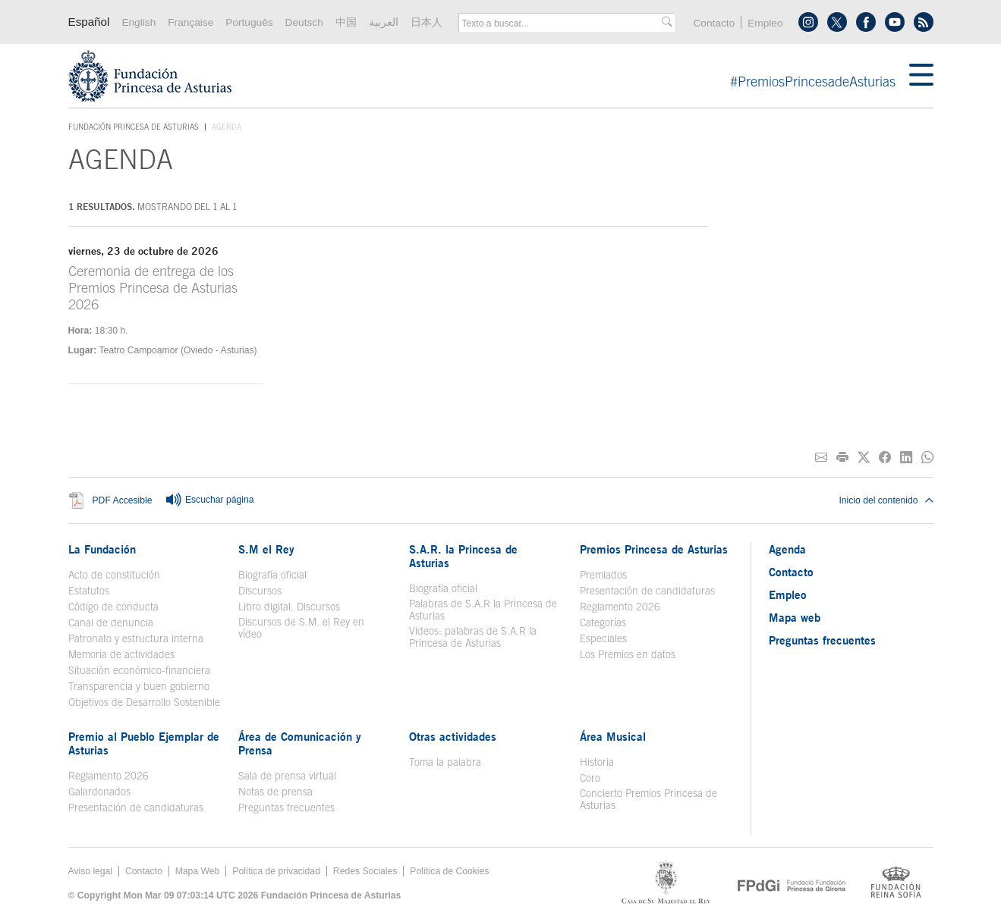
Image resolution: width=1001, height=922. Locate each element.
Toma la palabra (445, 762)
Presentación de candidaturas (647, 591)
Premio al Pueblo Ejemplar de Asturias (143, 743)
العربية (383, 22)
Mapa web (794, 617)
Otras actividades (452, 736)
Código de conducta (113, 607)
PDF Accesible (123, 500)
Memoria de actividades (121, 654)
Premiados (603, 575)
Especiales (603, 638)
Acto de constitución (114, 575)
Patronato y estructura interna (135, 638)
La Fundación (102, 549)
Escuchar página (209, 500)
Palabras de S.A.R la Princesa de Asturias (483, 609)
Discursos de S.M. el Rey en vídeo (301, 628)
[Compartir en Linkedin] (906, 457)
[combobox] (561, 23)
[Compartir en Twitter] (864, 457)
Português (248, 22)
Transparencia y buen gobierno (138, 686)
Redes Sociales (365, 871)
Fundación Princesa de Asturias (133, 127)
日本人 (426, 22)
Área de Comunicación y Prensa (299, 743)
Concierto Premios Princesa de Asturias (648, 799)
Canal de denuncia (110, 622)
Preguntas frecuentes (286, 807)
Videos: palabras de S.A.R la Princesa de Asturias (473, 637)
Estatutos (88, 591)
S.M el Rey (266, 549)
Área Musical (613, 736)
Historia (597, 762)
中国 (346, 22)
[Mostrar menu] (921, 76)
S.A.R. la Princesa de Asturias (463, 555)
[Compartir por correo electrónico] (821, 457)
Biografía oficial (272, 575)
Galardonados (99, 792)
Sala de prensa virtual (287, 776)
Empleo (765, 23)
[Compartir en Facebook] (885, 457)
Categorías (603, 622)
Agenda (787, 549)
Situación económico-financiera (139, 670)
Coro (590, 778)
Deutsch (304, 22)
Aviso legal (90, 871)
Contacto (714, 23)
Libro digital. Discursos (289, 607)
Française (190, 22)
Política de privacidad (276, 871)
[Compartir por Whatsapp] (927, 457)
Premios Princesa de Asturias (654, 549)
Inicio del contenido (886, 500)
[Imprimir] (842, 457)
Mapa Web (197, 871)
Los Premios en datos (627, 654)
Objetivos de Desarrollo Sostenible (144, 702)
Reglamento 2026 (620, 607)
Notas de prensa (275, 792)
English (138, 22)
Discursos (260, 591)
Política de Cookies (449, 871)
